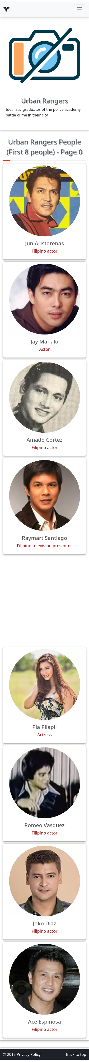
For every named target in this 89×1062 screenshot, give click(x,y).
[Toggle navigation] (79, 9)
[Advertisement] (44, 600)
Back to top (76, 1054)
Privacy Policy (29, 1054)
